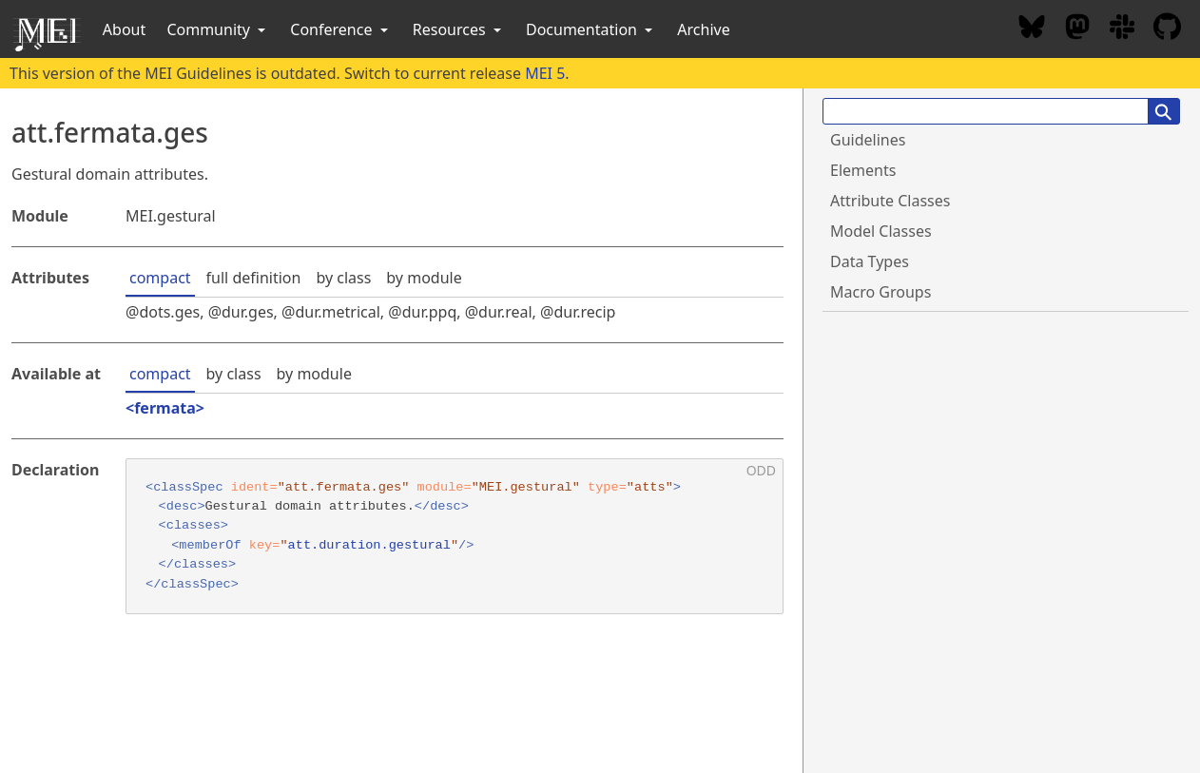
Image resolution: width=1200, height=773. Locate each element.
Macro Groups (880, 291)
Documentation (591, 29)
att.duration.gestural (369, 545)
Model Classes (881, 231)
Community (217, 29)
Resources (459, 29)
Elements (863, 170)
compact (160, 277)
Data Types (869, 261)
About (124, 29)
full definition (253, 277)
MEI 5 (545, 73)
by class (343, 277)
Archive (703, 29)
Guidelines (867, 139)
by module (423, 277)
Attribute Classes (890, 200)
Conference (340, 29)
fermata (165, 407)
